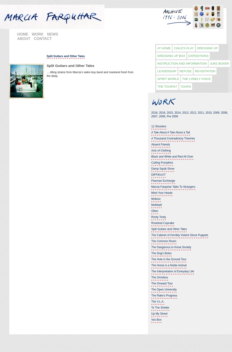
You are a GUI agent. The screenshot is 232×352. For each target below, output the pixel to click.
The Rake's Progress (164, 295)
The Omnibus (159, 277)
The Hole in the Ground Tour (168, 259)
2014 (177, 112)
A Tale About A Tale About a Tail (170, 132)
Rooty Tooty (158, 217)
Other (154, 211)
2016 (162, 112)
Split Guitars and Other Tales (70, 66)
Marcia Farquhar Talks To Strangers (173, 186)
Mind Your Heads (161, 192)
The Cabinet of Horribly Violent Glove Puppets (179, 235)
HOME (22, 34)
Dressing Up (207, 48)
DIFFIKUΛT (158, 174)
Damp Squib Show (162, 168)
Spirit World (168, 79)
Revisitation (205, 71)
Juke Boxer (219, 63)
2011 (201, 112)
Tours (185, 86)
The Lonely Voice (196, 79)
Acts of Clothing (161, 150)
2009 (216, 112)
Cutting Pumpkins (162, 162)
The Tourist (167, 86)
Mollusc (156, 199)
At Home (164, 48)
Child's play (184, 48)
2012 (193, 112)
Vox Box (156, 319)
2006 (162, 116)
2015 (170, 112)
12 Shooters (158, 126)
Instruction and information (182, 63)
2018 (154, 112)
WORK (38, 34)
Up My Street (159, 313)
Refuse (186, 71)
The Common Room (163, 241)
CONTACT (43, 39)
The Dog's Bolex (161, 253)
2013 (185, 112)
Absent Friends (160, 144)
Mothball (156, 205)
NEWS (52, 34)
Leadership (166, 71)
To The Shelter (160, 307)
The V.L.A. (157, 301)
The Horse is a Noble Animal (169, 265)
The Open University (164, 289)
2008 (224, 112)
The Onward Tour (162, 283)
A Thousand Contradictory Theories (173, 138)
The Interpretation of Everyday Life (172, 271)
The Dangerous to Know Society (171, 247)
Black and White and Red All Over (172, 156)
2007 (154, 116)
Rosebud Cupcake (162, 223)
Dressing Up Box (171, 56)
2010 (209, 112)
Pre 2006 (172, 116)
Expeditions (198, 56)
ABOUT (23, 39)
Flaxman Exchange (163, 180)
